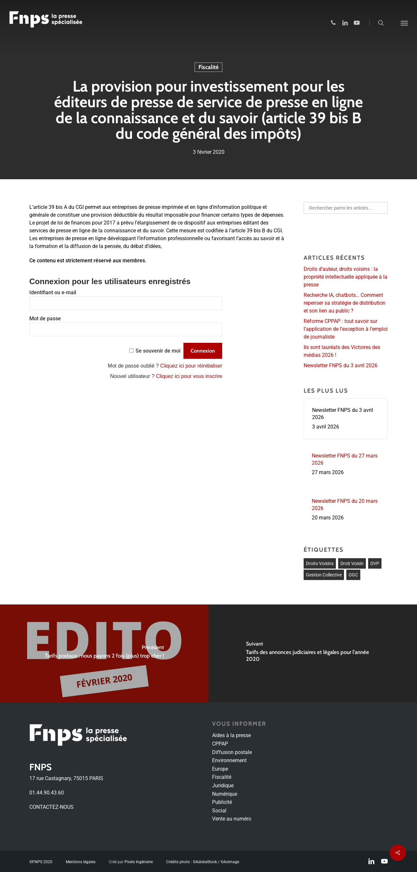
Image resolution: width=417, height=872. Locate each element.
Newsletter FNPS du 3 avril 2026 (341, 365)
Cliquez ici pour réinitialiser (191, 366)
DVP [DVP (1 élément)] (374, 563)
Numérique (224, 794)
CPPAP (220, 744)
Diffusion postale (232, 752)
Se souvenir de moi (158, 351)
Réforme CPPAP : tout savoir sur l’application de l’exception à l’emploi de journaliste (346, 329)
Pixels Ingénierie (138, 862)
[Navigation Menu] (404, 23)
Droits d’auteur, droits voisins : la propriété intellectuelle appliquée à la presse (345, 277)
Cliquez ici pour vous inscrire (189, 376)
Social (219, 810)
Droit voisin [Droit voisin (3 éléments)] (352, 563)
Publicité (222, 802)
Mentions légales (80, 862)
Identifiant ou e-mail (52, 292)
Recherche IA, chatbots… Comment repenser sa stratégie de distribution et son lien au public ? (344, 303)
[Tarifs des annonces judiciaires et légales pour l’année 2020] (312, 653)
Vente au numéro (231, 819)
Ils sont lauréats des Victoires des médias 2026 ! (342, 351)
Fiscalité (208, 67)
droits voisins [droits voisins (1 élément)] (320, 563)
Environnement (229, 760)
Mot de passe (45, 318)
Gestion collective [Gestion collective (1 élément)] (324, 574)
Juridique (223, 785)
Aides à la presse (231, 735)
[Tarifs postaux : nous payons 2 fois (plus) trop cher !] (104, 653)
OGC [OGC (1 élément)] (353, 574)
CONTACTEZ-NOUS (51, 807)
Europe (220, 769)
